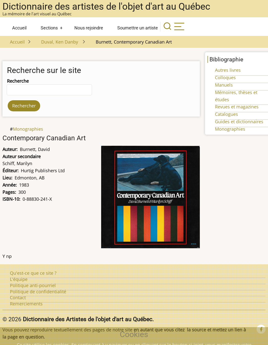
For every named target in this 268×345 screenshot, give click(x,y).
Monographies (28, 129)
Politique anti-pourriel (33, 285)
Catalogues (226, 114)
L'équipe (19, 279)
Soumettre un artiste (137, 27)
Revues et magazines (237, 107)
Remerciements (26, 304)
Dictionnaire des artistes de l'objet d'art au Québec (106, 6)
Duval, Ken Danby (60, 42)
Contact (18, 297)
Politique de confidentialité (38, 292)
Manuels (224, 85)
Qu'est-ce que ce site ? (33, 273)
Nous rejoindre (88, 27)
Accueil (19, 27)
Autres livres (228, 70)
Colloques (225, 77)
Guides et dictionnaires (239, 121)
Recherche (18, 81)
